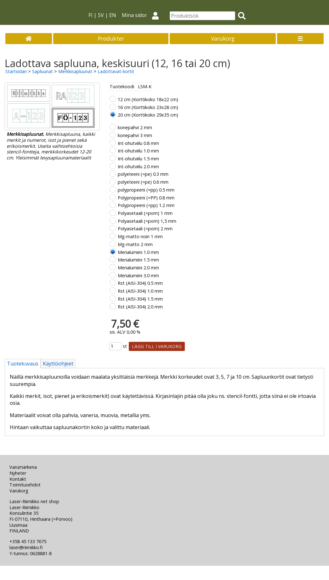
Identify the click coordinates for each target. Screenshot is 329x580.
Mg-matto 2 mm (135, 244)
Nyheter (17, 473)
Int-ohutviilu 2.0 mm (138, 166)
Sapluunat (42, 71)
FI (90, 15)
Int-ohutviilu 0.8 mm (138, 143)
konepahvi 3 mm (135, 135)
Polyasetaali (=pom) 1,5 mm (147, 221)
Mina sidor (143, 15)
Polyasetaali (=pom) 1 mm (145, 213)
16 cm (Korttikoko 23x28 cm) (148, 107)
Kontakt (17, 479)
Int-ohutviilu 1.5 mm (138, 159)
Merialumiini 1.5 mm (138, 260)
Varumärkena (23, 467)
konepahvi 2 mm (135, 127)
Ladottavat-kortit (116, 71)
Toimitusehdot (25, 485)
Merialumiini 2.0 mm (138, 268)
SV (101, 15)
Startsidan (16, 71)
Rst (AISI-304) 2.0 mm (140, 307)
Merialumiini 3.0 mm (138, 276)
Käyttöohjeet (58, 363)
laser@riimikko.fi (26, 547)
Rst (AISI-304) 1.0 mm (140, 291)
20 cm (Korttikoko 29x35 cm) (148, 115)
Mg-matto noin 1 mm (140, 236)
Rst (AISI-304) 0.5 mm (140, 283)
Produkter (111, 38)
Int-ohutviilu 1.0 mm (138, 151)
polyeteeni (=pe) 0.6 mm (143, 182)
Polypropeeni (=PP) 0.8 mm (146, 198)
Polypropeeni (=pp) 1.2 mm (146, 205)
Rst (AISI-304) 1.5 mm (140, 299)
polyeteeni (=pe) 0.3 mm (143, 174)
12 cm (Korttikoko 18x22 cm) (148, 99)
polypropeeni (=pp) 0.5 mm (146, 190)
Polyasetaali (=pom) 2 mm (145, 229)
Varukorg (223, 38)
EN (112, 15)
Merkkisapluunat (75, 71)
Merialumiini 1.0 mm (138, 252)
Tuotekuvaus (22, 363)
